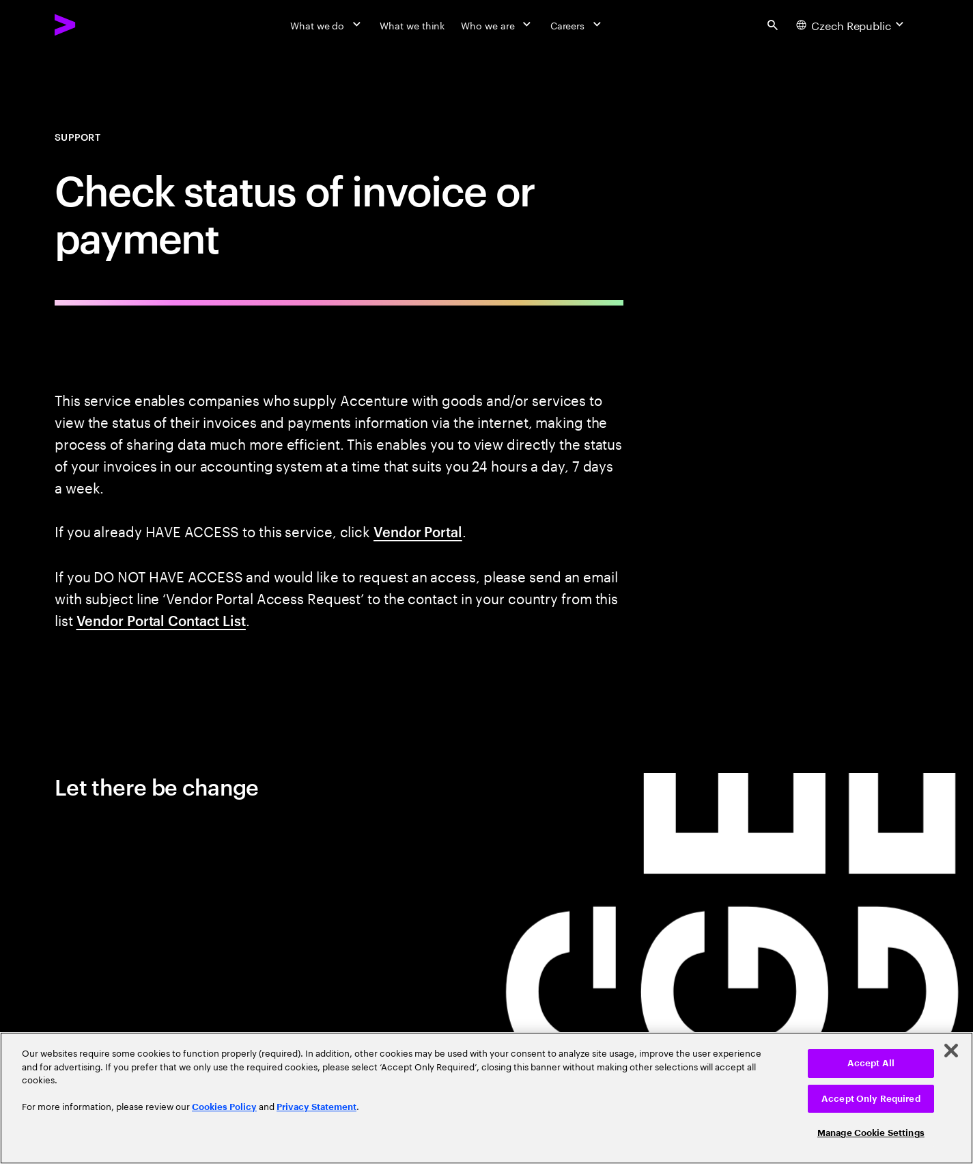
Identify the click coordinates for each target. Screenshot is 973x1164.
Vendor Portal (417, 531)
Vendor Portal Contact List (161, 620)
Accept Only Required (870, 1098)
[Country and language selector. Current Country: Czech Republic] (851, 24)
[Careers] (577, 24)
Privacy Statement (316, 1106)
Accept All (870, 1063)
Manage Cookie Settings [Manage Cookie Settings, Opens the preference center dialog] (871, 1132)
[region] (486, 1098)
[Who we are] (497, 24)
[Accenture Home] (96, 25)
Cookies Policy (224, 1106)
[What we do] (327, 24)
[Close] (951, 1051)
